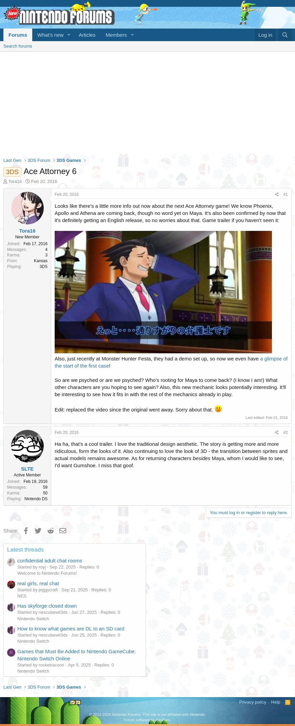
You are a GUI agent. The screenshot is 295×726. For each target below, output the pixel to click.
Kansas (41, 260)
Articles (87, 35)
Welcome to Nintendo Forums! (47, 573)
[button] (69, 35)
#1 (285, 194)
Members (116, 35)
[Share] (277, 195)
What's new (50, 35)
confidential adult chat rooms (49, 560)
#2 (285, 432)
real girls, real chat (38, 583)
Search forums (17, 46)
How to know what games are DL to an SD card (70, 628)
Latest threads (25, 549)
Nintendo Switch (33, 618)
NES (21, 595)
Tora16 (15, 181)
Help (275, 702)
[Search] (285, 35)
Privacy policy (252, 702)
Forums (17, 35)
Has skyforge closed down (47, 606)
